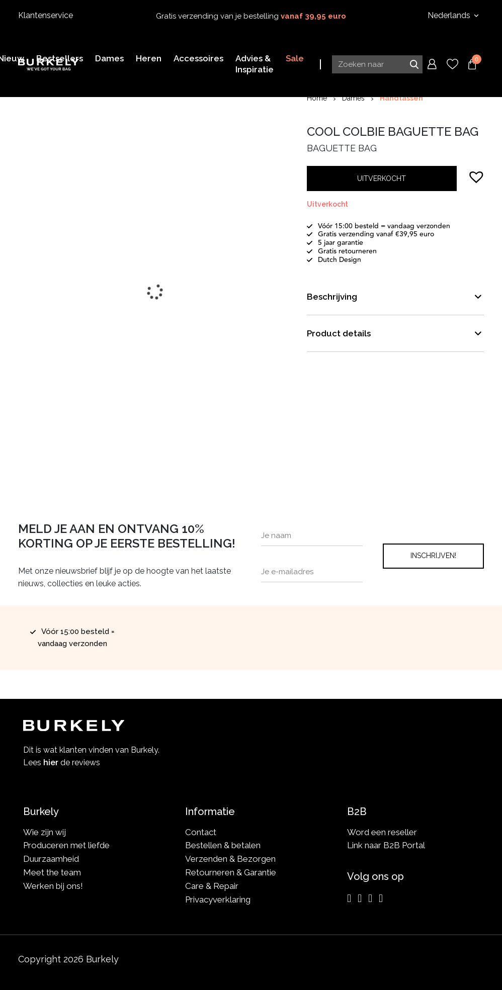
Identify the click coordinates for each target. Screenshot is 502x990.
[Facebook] (360, 898)
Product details (339, 333)
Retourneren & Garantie (230, 872)
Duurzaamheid (51, 859)
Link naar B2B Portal (386, 845)
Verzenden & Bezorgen (230, 859)
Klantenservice (45, 15)
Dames (353, 98)
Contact (200, 832)
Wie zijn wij (44, 832)
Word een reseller (382, 832)
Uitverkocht (381, 178)
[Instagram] (349, 898)
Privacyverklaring (217, 899)
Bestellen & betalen (223, 845)
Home (317, 98)
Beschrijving (332, 297)
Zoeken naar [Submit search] (414, 64)
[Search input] (377, 64)
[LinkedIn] (370, 898)
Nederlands (450, 15)
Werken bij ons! (53, 886)
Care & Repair (211, 886)
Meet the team (52, 872)
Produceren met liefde (66, 845)
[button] (476, 176)
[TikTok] (381, 898)
